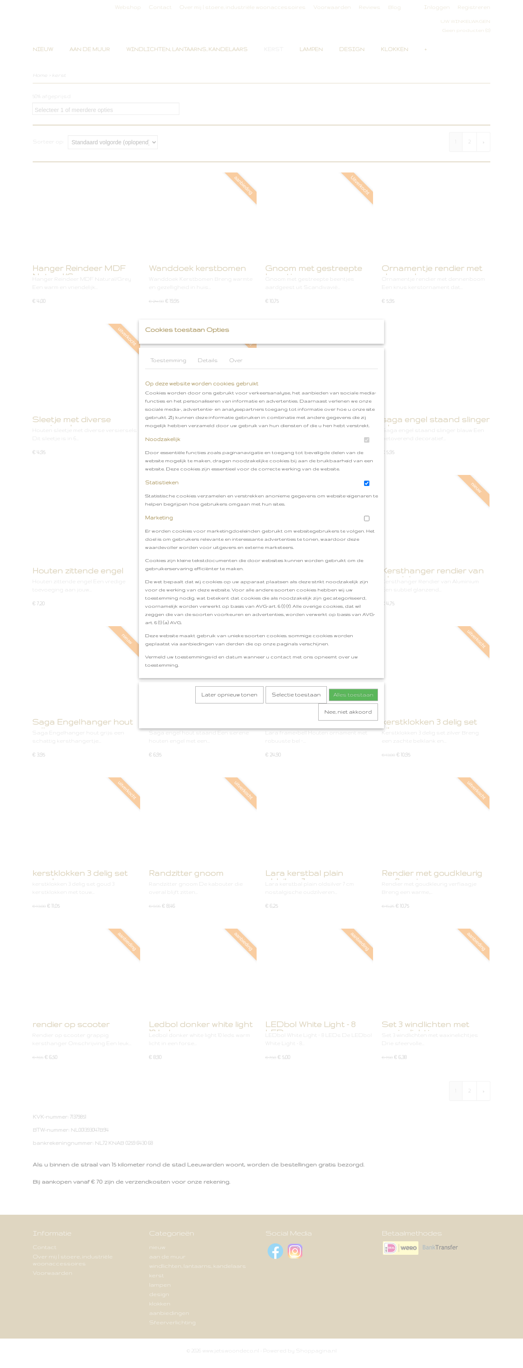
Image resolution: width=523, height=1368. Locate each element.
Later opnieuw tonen (229, 711)
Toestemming (168, 376)
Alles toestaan (353, 711)
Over (236, 376)
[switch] (366, 456)
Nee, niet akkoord (348, 728)
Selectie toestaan (296, 711)
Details (208, 376)
